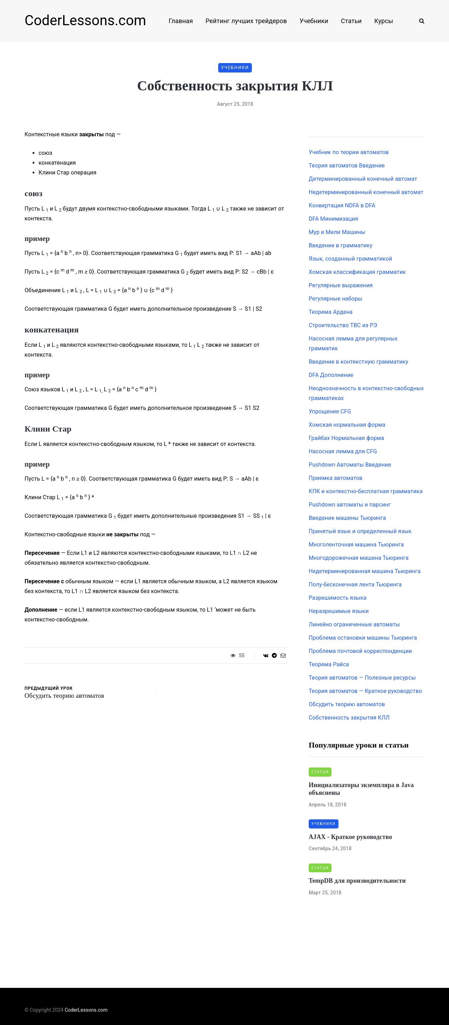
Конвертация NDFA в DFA (342, 205)
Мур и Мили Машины (337, 232)
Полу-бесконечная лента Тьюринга (355, 584)
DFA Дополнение (331, 375)
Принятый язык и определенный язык (360, 531)
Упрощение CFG (330, 411)
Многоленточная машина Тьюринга (356, 544)
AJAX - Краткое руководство (350, 836)
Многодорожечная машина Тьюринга (359, 558)
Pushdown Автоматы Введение (350, 464)
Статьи (351, 21)
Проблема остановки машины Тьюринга (363, 637)
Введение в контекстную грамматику (358, 361)
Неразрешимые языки (339, 611)
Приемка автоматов (335, 478)
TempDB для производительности (357, 880)
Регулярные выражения (341, 285)
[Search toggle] (419, 21)
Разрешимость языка (338, 597)
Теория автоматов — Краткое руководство (365, 691)
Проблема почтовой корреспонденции (360, 651)
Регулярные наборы (335, 298)
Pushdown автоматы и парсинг (350, 504)
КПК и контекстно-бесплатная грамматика (366, 491)
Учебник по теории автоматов (349, 152)
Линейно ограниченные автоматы (354, 624)
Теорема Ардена (331, 312)
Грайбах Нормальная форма (346, 438)
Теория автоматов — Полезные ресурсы (362, 677)
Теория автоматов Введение (347, 165)
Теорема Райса (329, 664)
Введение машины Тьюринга (347, 518)
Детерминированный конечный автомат (363, 179)
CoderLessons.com (85, 20)
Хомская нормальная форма (347, 424)
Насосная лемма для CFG (343, 451)
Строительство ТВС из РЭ (343, 325)
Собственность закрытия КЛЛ (349, 717)
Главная (181, 21)
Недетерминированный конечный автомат (366, 192)
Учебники (314, 21)
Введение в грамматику (341, 245)
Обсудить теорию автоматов (347, 704)
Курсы (383, 21)
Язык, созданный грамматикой (350, 258)
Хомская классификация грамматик (357, 272)
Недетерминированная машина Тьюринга (365, 571)
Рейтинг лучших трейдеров (246, 21)
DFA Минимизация (333, 218)
